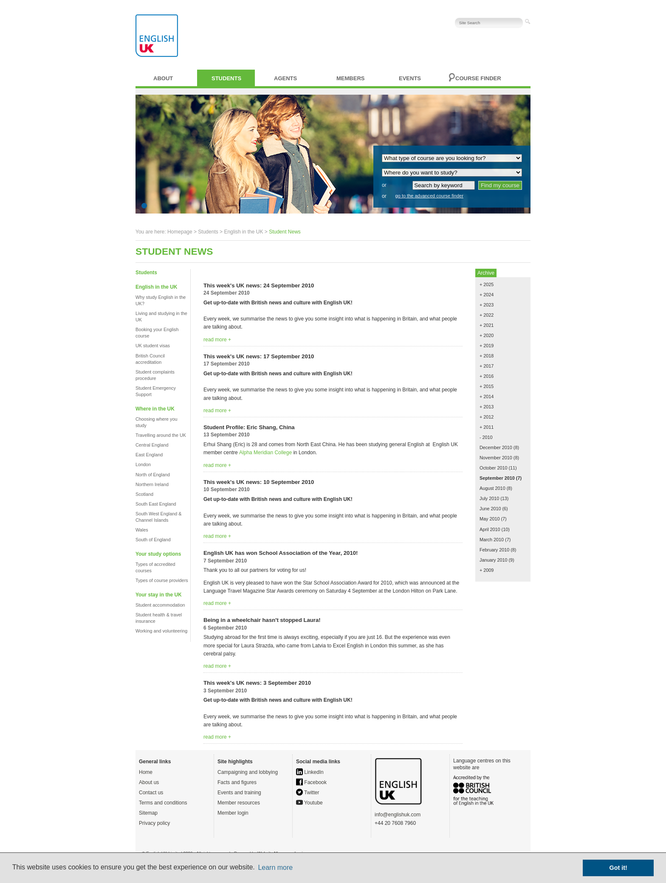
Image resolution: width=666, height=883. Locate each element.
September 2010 (497, 478)
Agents (285, 78)
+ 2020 (487, 335)
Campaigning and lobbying (247, 772)
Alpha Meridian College (265, 453)
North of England (152, 474)
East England (149, 454)
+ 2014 (487, 396)
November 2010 (496, 457)
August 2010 (492, 488)
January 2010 (493, 559)
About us (149, 782)
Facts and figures (237, 782)
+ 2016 (487, 376)
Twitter (307, 793)
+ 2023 (487, 304)
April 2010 (490, 529)
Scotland (144, 494)
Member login (232, 813)
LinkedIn (310, 772)
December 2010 (496, 447)
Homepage (179, 232)
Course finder (478, 78)
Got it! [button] (618, 867)
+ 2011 (487, 427)
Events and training (239, 793)
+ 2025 (487, 284)
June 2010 (490, 508)
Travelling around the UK (160, 435)
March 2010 (492, 539)
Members (350, 78)
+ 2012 (487, 416)
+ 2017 (487, 365)
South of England (153, 539)
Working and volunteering (161, 630)
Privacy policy (154, 823)
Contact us (151, 793)
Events (410, 78)
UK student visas (152, 345)
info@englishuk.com (397, 815)
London (143, 464)
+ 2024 (487, 294)
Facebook (311, 782)
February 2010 (494, 549)
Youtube (309, 803)
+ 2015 (487, 386)
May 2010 (490, 518)
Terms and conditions (163, 803)
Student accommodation (160, 604)
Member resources (238, 803)
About (163, 78)
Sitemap (148, 813)
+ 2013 (487, 406)
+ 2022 (487, 315)
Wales (141, 529)
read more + (217, 340)
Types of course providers (161, 580)
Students (226, 78)
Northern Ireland (152, 484)
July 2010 (489, 498)
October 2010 (493, 467)
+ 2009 (487, 570)
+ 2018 (487, 355)
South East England (155, 503)
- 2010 (486, 437)
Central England (151, 444)
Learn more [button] (275, 867)
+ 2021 (487, 325)
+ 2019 (487, 345)
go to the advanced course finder (429, 195)
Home (145, 772)
